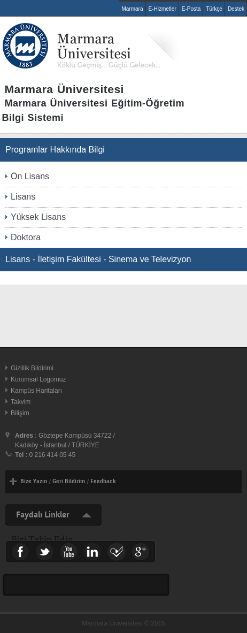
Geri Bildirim (68, 481)
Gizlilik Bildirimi (32, 368)
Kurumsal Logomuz (38, 379)
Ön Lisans (30, 176)
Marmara (132, 9)
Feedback (103, 481)
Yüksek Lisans (38, 217)
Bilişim (20, 413)
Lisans (23, 196)
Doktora (26, 237)
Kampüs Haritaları (36, 390)
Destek (236, 9)
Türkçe (214, 9)
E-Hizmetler (162, 9)
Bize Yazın (33, 481)
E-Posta (191, 9)
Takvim (20, 402)
